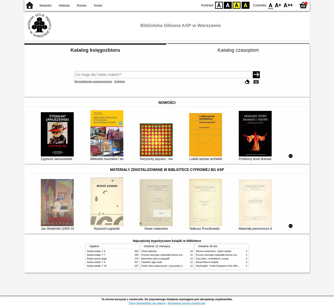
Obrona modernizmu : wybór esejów (213, 251)
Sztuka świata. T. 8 (96, 251)
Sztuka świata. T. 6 (96, 262)
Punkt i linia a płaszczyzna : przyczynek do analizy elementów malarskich (177, 266)
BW (228, 5)
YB (236, 5)
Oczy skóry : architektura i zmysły (212, 258)
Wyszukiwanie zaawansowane (93, 81)
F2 (288, 5)
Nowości (46, 5)
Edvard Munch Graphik (207, 262)
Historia (64, 5)
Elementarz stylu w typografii (155, 258)
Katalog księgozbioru (95, 50)
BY (245, 5)
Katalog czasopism (238, 50)
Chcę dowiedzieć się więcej (147, 303)
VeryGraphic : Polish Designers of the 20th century (220, 266)
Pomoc (82, 5)
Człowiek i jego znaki (151, 262)
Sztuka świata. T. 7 (96, 255)
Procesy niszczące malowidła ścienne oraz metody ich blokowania (173, 255)
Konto (98, 5)
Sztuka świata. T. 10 (96, 266)
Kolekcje (119, 81)
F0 (270, 5)
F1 (278, 5)
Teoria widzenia (148, 251)
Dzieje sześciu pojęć (97, 258)
